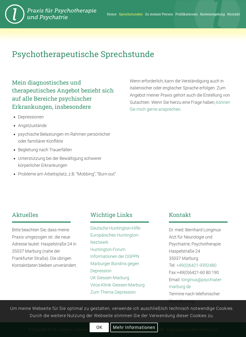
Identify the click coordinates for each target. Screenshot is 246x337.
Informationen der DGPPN (114, 256)
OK (99, 327)
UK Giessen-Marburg (109, 277)
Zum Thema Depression (113, 292)
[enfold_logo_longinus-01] (59, 14)
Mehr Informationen (134, 327)
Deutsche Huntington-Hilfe (115, 228)
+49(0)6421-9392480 (196, 265)
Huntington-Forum (107, 249)
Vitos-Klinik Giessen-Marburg (117, 284)
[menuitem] (112, 14)
